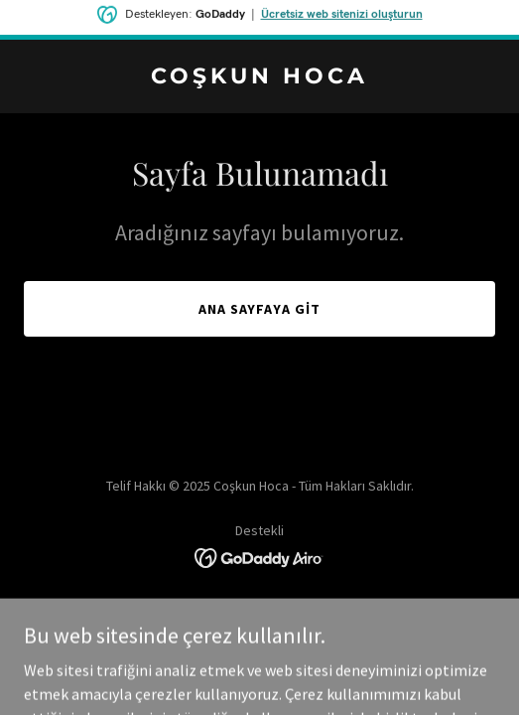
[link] (259, 77)
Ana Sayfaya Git (260, 309)
